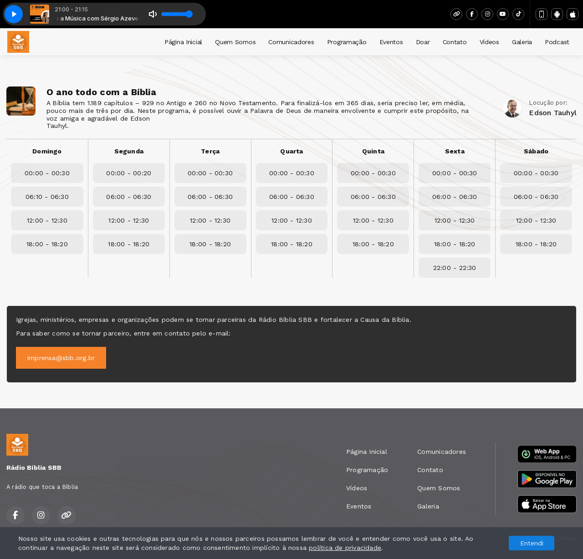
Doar (423, 42)
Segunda (128, 151)
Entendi (531, 543)
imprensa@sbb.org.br (61, 357)
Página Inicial (183, 42)
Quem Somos (235, 42)
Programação (347, 42)
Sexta (455, 151)
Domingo (46, 151)
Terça (210, 151)
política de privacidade (345, 547)
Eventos (391, 42)
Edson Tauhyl (553, 112)
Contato (455, 42)
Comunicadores (291, 42)
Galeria (522, 42)
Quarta (291, 151)
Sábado (536, 151)
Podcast (557, 42)
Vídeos (489, 42)
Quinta (373, 151)
